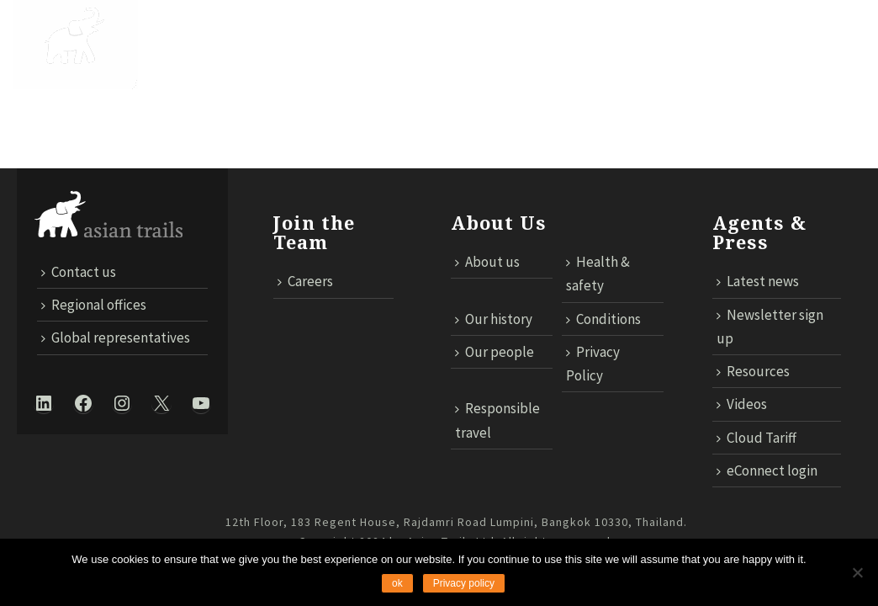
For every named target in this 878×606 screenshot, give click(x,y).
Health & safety (598, 273)
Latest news (758, 281)
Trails (370, 34)
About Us (179, 34)
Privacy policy (464, 583)
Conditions (603, 319)
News (597, 34)
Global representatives (115, 337)
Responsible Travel (486, 34)
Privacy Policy (593, 364)
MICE (652, 34)
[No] (857, 572)
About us (487, 261)
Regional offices (93, 304)
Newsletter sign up (770, 327)
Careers (305, 281)
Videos (742, 404)
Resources (753, 371)
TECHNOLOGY (734, 34)
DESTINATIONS (279, 34)
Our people (494, 352)
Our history (493, 319)
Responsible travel (497, 420)
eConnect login (767, 470)
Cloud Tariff (674, 86)
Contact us (568, 86)
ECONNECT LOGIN (798, 86)
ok (397, 583)
